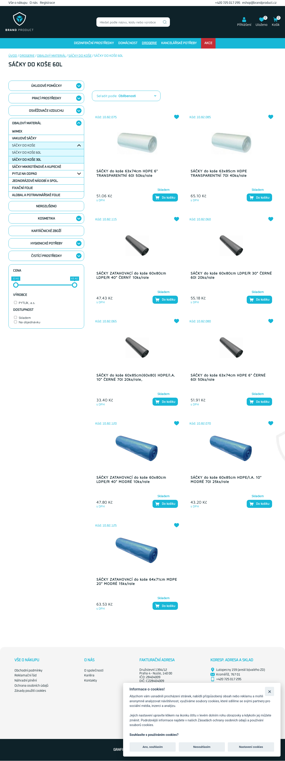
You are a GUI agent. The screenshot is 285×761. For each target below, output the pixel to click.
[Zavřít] (269, 691)
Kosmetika (46, 218)
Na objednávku (29, 322)
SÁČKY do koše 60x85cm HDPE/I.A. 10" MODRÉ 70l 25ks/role (226, 479)
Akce (208, 43)
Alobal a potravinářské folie (36, 195)
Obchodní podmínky (28, 670)
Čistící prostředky (46, 256)
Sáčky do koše (80, 55)
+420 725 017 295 (227, 2)
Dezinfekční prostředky (94, 43)
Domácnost (127, 43)
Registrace (47, 2)
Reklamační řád (25, 675)
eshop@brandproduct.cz (259, 2)
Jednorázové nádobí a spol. (35, 181)
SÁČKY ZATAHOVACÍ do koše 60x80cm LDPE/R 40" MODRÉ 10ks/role (131, 479)
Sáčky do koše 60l (26, 152)
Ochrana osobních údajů (31, 685)
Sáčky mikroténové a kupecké (36, 167)
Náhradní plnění (25, 680)
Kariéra (89, 675)
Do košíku (165, 197)
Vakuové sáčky (24, 138)
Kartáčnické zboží (46, 231)
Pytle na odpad (24, 173)
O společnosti (93, 670)
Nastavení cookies (251, 747)
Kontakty (90, 680)
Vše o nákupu (17, 2)
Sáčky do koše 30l (26, 159)
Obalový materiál (51, 55)
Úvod (12, 55)
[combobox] (133, 22)
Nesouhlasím (201, 747)
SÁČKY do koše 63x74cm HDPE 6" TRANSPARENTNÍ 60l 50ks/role (127, 173)
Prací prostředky (46, 98)
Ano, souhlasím (152, 747)
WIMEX (17, 131)
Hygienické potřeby (46, 243)
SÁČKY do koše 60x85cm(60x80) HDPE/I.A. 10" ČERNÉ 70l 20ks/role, (135, 377)
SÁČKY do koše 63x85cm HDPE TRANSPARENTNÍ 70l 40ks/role (219, 173)
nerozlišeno (46, 206)
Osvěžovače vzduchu (46, 110)
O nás (34, 2)
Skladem (25, 317)
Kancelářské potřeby (179, 43)
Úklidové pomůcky (46, 85)
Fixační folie (22, 188)
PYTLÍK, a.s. (27, 303)
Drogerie (149, 43)
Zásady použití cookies (30, 690)
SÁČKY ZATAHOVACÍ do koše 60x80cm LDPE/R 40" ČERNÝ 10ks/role (131, 275)
